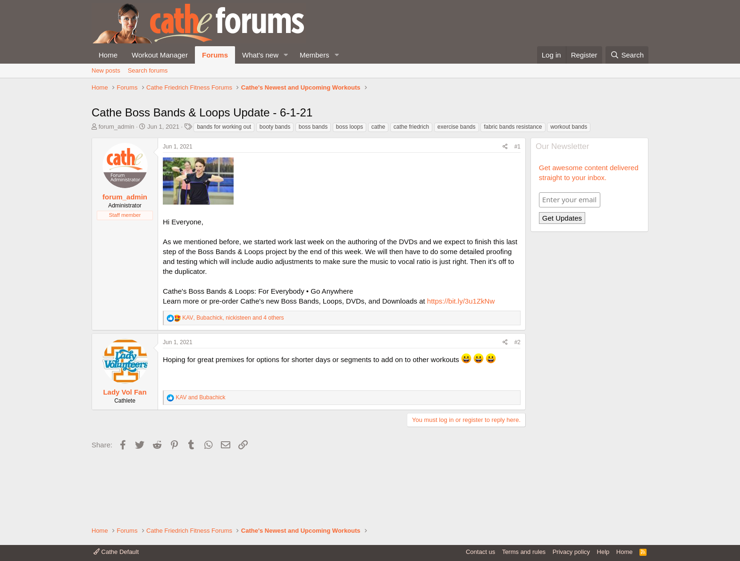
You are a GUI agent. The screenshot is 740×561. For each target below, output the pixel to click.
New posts (106, 70)
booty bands (275, 190)
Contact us (480, 551)
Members (314, 55)
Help (603, 551)
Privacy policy (571, 551)
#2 (517, 406)
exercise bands (456, 190)
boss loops (349, 190)
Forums (215, 55)
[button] (286, 55)
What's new (260, 55)
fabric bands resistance (513, 190)
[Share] (505, 210)
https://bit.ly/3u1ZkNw (461, 365)
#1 (517, 210)
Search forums (148, 70)
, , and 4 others (233, 381)
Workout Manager (160, 55)
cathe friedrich (411, 190)
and (200, 461)
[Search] (626, 55)
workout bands (568, 190)
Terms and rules (524, 551)
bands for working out (224, 190)
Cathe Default (116, 551)
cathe (378, 190)
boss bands (313, 190)
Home (108, 55)
